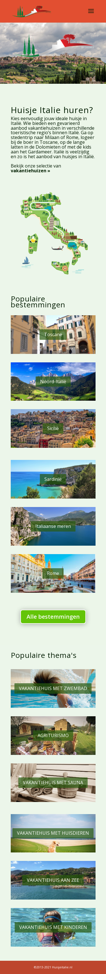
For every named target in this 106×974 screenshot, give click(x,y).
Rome (53, 573)
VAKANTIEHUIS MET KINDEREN (53, 927)
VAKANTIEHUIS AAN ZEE (53, 880)
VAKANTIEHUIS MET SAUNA (53, 782)
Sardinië (53, 479)
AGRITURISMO (53, 735)
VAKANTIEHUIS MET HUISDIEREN (53, 833)
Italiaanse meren (53, 526)
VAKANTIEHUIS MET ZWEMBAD (53, 688)
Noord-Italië (53, 381)
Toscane (53, 334)
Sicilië (53, 428)
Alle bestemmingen (53, 616)
